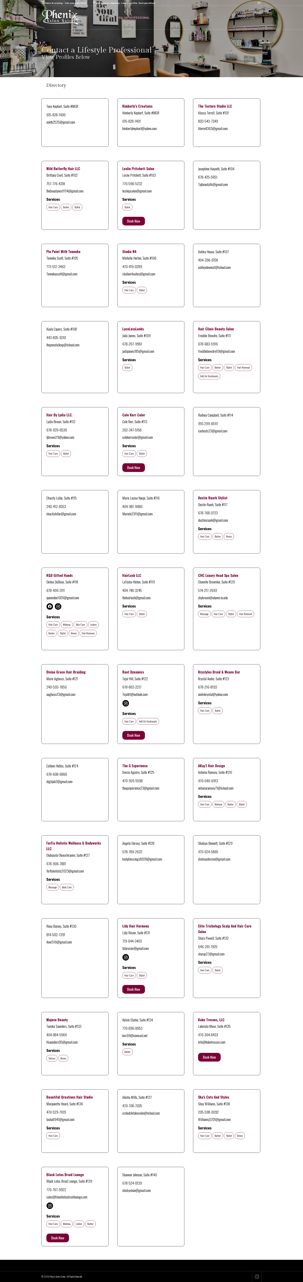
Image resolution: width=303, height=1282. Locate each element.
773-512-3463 (55, 266)
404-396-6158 (208, 259)
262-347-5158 (131, 429)
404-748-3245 (132, 590)
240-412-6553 (56, 506)
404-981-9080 (132, 506)
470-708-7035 (132, 1105)
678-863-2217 (131, 687)
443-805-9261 (56, 337)
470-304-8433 (208, 1034)
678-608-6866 (56, 774)
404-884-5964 (56, 1034)
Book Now (133, 221)
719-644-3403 (132, 941)
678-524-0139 (132, 1183)
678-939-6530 (56, 429)
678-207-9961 (132, 343)
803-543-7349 (208, 121)
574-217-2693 (207, 590)
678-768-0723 (208, 512)
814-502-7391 (55, 934)
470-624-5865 (208, 851)
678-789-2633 (132, 851)
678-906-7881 (56, 863)
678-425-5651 (207, 177)
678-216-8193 (207, 687)
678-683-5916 (208, 343)
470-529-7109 (56, 1112)
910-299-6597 (208, 423)
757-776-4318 (55, 183)
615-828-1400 (56, 114)
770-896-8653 (132, 1028)
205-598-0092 (208, 1112)
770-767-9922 (56, 1189)
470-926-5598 (132, 780)
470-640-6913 (208, 780)
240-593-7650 (56, 687)
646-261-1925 (207, 946)
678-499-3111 (55, 590)
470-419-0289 (132, 266)
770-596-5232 (132, 183)
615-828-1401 (131, 121)
